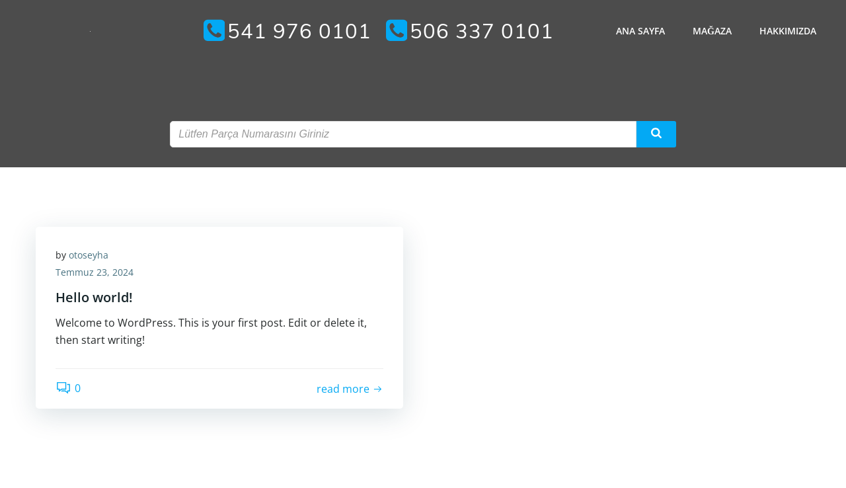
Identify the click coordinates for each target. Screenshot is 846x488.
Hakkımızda (787, 30)
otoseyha (88, 255)
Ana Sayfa (640, 30)
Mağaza (712, 30)
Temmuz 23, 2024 (95, 272)
